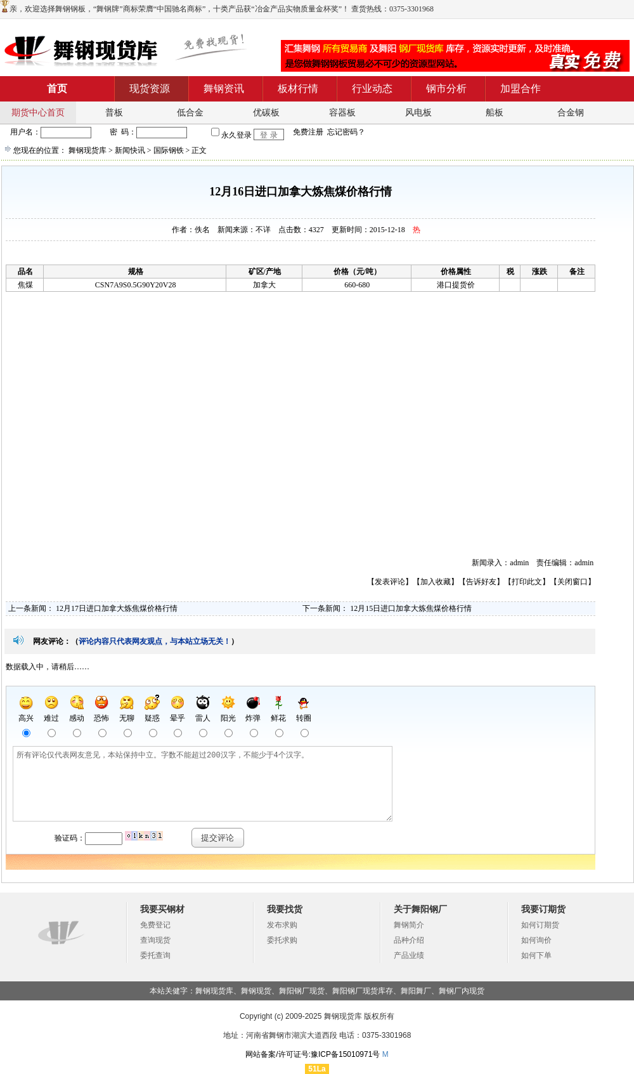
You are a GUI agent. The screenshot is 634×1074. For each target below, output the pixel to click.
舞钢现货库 (87, 150)
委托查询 (155, 955)
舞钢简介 (409, 924)
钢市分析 (446, 88)
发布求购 (282, 924)
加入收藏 (435, 581)
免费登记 (155, 924)
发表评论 (390, 581)
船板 (494, 112)
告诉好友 (481, 581)
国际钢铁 (168, 150)
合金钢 (570, 112)
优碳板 (266, 112)
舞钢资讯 (224, 88)
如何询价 (536, 940)
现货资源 (149, 88)
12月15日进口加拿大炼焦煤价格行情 (411, 608)
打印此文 (527, 581)
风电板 (418, 112)
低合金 (190, 112)
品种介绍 (409, 940)
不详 (263, 229)
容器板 (342, 112)
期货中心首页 (38, 112)
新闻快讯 (130, 150)
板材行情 (298, 88)
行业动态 (372, 88)
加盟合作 (520, 88)
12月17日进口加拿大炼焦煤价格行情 (117, 608)
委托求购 (282, 940)
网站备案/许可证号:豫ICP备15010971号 (312, 1054)
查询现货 (155, 940)
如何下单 (536, 955)
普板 (114, 112)
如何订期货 (540, 924)
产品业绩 (409, 955)
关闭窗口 (572, 581)
